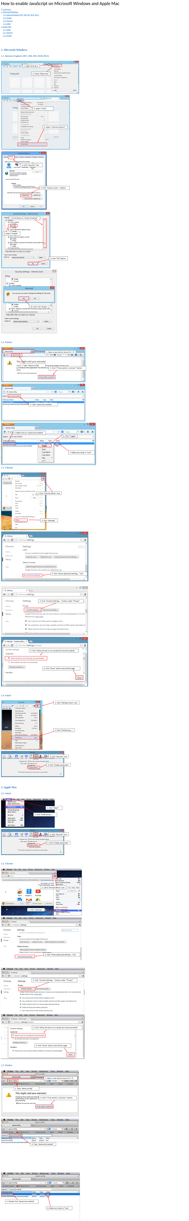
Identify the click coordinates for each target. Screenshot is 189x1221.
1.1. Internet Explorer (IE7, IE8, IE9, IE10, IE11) (21, 15)
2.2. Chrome (8, 32)
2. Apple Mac (6, 27)
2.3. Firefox (7, 35)
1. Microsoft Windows (9, 12)
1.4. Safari (7, 24)
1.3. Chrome (8, 21)
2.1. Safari (7, 30)
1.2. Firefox (7, 18)
